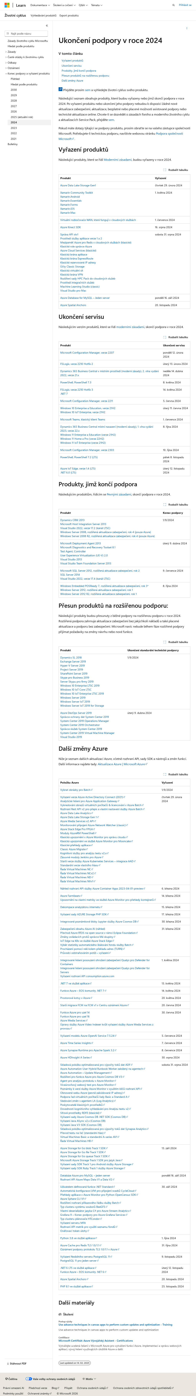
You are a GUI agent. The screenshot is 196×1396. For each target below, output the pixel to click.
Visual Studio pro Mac (73, 290)
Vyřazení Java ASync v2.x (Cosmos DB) (82, 1121)
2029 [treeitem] (14, 95)
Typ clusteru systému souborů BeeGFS (82, 1207)
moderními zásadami (130, 327)
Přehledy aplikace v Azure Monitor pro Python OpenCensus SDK (98, 1194)
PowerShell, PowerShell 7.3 (75, 382)
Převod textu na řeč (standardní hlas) (81, 1133)
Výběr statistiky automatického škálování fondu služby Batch (95, 945)
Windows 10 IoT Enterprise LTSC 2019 (82, 693)
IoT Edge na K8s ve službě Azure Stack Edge (86, 941)
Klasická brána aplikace (73, 254)
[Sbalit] (47, 25)
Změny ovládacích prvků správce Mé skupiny (86, 937)
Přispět (68, 1388)
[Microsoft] (7, 5)
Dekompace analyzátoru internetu (80, 907)
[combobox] (26, 34)
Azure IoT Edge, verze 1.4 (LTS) (78, 468)
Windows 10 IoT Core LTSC (75, 689)
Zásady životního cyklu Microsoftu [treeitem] (28, 41)
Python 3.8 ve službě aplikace (77, 1238)
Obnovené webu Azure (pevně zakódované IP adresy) (91, 1093)
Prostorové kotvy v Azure (75, 998)
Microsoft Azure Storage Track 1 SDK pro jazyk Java (90, 1160)
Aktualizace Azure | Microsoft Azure (121, 764)
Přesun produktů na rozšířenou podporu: (85, 75)
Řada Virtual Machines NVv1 (76, 881)
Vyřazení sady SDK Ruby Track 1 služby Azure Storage (91, 1168)
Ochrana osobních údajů (91, 1388)
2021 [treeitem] (13, 139)
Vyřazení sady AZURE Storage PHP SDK (83, 914)
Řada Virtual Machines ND (75, 877)
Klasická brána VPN (71, 274)
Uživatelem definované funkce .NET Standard (86, 1186)
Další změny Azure (72, 80)
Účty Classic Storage (72, 266)
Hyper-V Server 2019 (72, 665)
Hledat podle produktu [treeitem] (21, 46)
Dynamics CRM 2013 (72, 520)
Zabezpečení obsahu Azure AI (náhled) (82, 929)
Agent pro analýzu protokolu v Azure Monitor (87, 1081)
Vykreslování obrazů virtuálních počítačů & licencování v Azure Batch (100, 805)
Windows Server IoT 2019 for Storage (82, 705)
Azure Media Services (72, 1020)
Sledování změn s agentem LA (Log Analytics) (87, 1101)
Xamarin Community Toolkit (76, 192)
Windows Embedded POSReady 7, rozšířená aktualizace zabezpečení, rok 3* (104, 586)
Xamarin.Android (70, 196)
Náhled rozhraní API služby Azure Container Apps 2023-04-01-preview (101, 888)
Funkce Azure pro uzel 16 (75, 1016)
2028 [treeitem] (14, 100)
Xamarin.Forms (69, 204)
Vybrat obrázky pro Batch (75, 790)
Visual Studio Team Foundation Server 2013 (85, 563)
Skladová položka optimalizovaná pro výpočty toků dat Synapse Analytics (103, 1129)
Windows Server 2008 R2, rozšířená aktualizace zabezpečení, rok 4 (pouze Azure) (107, 536)
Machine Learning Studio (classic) (80, 286)
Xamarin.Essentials (71, 200)
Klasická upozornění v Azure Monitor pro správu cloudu (93, 837)
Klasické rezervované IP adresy (78, 262)
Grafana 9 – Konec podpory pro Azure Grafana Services (92, 1215)
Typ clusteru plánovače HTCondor (80, 1219)
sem (88, 90)
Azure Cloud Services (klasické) (78, 250)
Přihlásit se (185, 5)
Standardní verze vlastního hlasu (79, 865)
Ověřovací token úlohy (73, 1231)
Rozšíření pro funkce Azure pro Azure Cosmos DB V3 (91, 1077)
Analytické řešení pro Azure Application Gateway (88, 801)
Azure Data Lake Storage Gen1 (78, 185)
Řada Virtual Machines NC (75, 869)
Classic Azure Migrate (73, 849)
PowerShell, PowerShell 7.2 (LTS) (79, 457)
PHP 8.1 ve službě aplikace (75, 1286)
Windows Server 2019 (73, 697)
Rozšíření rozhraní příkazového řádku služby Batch (89, 1203)
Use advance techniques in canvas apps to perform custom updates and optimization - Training (115, 1324)
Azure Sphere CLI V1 (72, 1198)
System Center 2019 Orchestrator (80, 725)
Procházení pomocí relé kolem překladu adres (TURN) (91, 949)
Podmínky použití (13, 1393)
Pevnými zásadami (119, 494)
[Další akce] (186, 28)
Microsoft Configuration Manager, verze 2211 (86, 401)
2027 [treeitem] (14, 106)
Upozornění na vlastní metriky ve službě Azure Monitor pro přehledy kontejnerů (107, 900)
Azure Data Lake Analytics (75, 813)
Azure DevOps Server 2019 (76, 713)
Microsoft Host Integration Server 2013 (83, 524)
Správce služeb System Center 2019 (81, 729)
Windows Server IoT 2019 (75, 701)
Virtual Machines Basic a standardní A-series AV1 (88, 1137)
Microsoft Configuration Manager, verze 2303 (87, 450)
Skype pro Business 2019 (74, 677)
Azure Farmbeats (70, 896)
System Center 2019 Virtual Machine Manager (87, 733)
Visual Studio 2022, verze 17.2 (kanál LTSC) (85, 528)
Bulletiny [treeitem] (13, 144)
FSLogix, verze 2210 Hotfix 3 (76, 389)
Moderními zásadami (118, 160)
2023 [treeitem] (14, 128)
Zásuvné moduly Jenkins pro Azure (80, 857)
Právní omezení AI (13, 1388)
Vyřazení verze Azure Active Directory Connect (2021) (91, 797)
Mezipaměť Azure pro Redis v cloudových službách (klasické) (95, 242)
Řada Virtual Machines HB (75, 1141)
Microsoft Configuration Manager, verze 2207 (87, 352)
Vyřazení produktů (72, 60)
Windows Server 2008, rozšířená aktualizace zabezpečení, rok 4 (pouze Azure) (105, 532)
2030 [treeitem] (14, 89)
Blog (54, 1388)
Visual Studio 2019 (71, 737)
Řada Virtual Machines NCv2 (77, 873)
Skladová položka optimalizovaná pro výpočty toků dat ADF (95, 1064)
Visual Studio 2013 (71, 559)
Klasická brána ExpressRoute (76, 258)
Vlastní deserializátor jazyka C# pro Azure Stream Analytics (94, 1211)
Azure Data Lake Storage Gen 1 (78, 817)
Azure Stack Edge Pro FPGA (76, 829)
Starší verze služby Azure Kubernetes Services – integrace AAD (96, 861)
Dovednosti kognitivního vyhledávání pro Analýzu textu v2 (94, 1109)
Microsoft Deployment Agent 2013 (80, 543)
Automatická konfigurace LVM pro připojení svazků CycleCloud (97, 1190)
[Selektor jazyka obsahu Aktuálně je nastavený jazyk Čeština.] (11, 1379)
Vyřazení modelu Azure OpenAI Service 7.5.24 (87, 1035)
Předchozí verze (38, 1388)
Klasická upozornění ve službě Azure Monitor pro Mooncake (95, 841)
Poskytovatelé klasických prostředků (81, 1105)
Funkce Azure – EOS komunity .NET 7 (82, 990)
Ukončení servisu (72, 65)
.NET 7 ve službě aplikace (74, 983)
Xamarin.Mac (68, 212)
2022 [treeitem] (14, 133)
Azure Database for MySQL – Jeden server (85, 298)
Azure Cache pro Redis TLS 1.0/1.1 (79, 1245)
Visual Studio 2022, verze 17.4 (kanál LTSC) (85, 578)
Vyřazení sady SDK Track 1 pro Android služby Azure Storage (95, 1164)
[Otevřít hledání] (173, 5)
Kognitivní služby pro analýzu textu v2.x (83, 853)
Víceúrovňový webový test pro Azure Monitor (87, 1085)
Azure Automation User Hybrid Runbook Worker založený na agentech (101, 1068)
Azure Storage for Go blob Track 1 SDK (82, 1148)
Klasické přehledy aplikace (75, 845)
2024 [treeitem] (14, 122)
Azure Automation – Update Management (85, 1072)
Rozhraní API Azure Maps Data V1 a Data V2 (86, 1179)
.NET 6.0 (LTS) (68, 472)
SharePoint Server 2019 (73, 673)
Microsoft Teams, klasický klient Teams (82, 419)
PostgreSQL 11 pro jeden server (78, 1260)
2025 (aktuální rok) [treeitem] (22, 117)
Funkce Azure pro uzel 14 (75, 1012)
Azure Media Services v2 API (77, 821)
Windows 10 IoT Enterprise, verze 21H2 (82, 412)
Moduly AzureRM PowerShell (77, 833)
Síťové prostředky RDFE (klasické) (79, 1113)
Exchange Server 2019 (73, 661)
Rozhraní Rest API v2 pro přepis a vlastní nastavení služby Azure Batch (101, 809)
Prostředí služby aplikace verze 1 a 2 (81, 238)
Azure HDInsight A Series (75, 1057)
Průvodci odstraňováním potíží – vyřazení (84, 953)
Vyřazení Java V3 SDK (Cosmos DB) (81, 1125)
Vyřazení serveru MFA (73, 1223)
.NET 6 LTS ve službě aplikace (77, 1268)
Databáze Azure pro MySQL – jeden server (85, 1175)
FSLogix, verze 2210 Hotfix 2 (76, 364)
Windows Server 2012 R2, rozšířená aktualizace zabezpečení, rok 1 (98, 594)
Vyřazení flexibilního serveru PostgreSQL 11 (85, 1256)
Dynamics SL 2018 (71, 657)
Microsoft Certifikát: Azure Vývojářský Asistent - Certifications (96, 1340)
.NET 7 (64, 393)
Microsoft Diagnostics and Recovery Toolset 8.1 (87, 547)
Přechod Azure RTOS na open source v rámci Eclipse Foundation (98, 933)
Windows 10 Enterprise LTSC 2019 (80, 685)
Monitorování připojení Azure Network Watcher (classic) (93, 825)
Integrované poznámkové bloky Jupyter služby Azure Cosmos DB (98, 921)
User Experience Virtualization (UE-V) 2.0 (84, 555)
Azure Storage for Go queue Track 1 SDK (84, 1156)
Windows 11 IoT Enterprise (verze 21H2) (83, 442)
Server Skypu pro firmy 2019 (77, 681)
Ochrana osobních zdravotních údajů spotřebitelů (142, 1388)
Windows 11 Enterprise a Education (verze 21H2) (88, 434)
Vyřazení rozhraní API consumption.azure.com (87, 976)
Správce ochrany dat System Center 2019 (84, 717)
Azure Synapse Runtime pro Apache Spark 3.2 (87, 1050)
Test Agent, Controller (73, 551)
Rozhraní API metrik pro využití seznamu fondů (87, 1227)
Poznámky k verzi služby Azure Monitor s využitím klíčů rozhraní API (100, 1089)
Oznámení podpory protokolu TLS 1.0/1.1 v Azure (88, 1249)
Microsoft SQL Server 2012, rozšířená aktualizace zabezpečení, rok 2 (100, 570)
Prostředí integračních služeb (77, 282)
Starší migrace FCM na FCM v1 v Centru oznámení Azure (93, 1005)
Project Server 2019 (71, 669)
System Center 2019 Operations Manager (84, 721)
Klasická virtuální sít (71, 270)
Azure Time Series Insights (75, 1043)
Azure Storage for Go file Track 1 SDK (82, 1152)
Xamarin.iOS (67, 208)
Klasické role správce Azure (76, 246)
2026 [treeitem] (14, 111)
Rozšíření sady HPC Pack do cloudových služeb (87, 278)
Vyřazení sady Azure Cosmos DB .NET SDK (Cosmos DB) (93, 1117)
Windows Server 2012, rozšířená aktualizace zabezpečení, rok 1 (96, 590)
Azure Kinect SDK (70, 227)
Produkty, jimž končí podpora (79, 70)
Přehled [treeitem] (15, 79)
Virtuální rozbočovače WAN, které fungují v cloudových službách (98, 220)
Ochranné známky (38, 1393)
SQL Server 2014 (70, 574)
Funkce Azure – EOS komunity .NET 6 (82, 1272)
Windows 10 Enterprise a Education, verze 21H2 (87, 408)
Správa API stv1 (69, 234)
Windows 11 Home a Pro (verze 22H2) (82, 438)
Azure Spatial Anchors (73, 305)
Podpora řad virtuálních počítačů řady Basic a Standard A (93, 1097)
